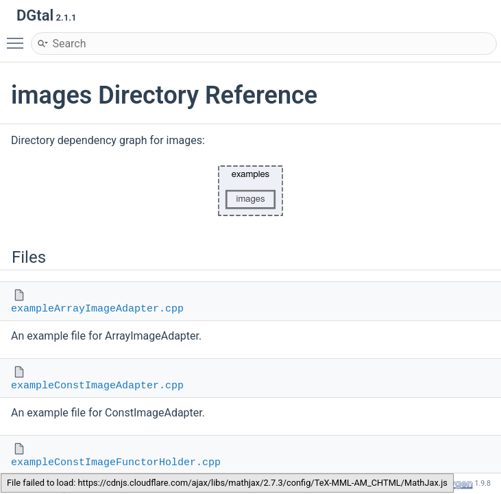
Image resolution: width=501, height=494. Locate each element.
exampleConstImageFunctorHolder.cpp (116, 463)
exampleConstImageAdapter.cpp (97, 386)
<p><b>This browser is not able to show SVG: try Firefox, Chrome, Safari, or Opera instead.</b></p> (251, 190)
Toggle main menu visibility (18, 37)
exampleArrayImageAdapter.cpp (97, 309)
